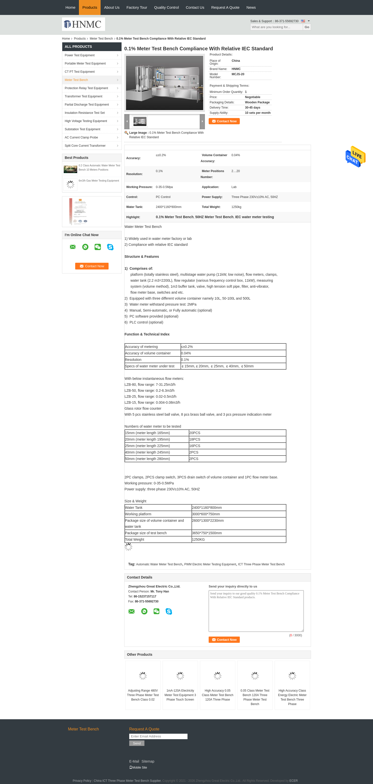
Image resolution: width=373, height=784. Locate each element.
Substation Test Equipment (82, 129)
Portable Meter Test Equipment (85, 63)
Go (307, 27)
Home (70, 7)
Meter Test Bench (101, 38)
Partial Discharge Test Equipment (87, 104)
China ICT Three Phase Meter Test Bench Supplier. (128, 781)
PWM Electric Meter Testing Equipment (210, 564)
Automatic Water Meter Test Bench (159, 564)
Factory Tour (136, 7)
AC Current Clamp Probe (81, 137)
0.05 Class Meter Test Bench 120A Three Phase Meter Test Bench (255, 697)
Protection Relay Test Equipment (86, 88)
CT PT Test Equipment (80, 71)
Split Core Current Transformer (85, 145)
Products (89, 7)
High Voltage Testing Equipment (86, 121)
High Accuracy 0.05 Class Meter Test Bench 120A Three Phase (218, 695)
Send (137, 743)
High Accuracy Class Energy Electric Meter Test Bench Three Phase (292, 697)
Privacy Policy (82, 781)
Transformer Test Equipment (83, 96)
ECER (294, 781)
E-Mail (134, 761)
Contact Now (227, 121)
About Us (112, 7)
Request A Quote (225, 7)
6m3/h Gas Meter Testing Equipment (99, 180)
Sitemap (147, 761)
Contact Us (195, 7)
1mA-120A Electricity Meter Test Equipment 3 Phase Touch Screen (180, 695)
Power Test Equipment (80, 55)
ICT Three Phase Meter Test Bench (261, 564)
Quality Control (166, 7)
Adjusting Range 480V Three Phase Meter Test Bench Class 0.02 (143, 695)
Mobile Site (138, 767)
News (251, 7)
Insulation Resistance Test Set (85, 113)
